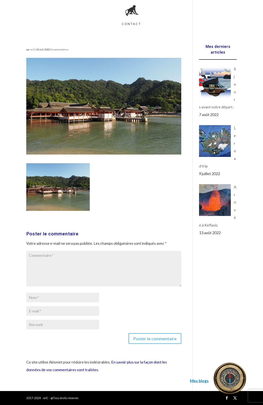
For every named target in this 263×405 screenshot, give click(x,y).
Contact (131, 24)
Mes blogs (199, 380)
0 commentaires (59, 49)
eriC (32, 49)
